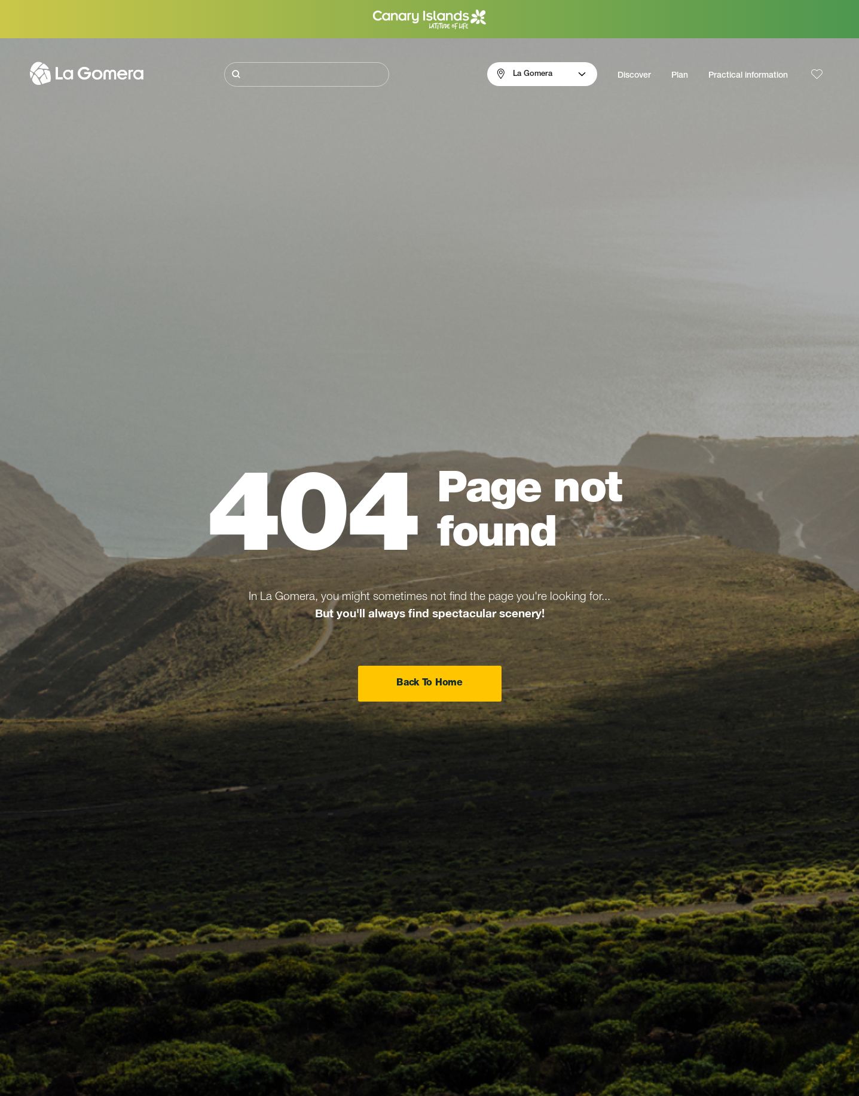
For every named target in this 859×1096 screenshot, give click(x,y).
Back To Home (429, 683)
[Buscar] (306, 74)
